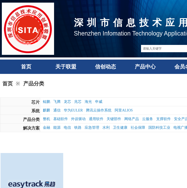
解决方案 (31, 128)
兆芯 (77, 102)
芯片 (35, 102)
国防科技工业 (159, 128)
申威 (98, 102)
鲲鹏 (46, 102)
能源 (57, 128)
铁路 (77, 128)
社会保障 (138, 128)
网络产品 (131, 119)
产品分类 (33, 83)
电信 (67, 128)
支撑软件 (163, 119)
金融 (46, 128)
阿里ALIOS (124, 110)
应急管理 (92, 128)
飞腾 (57, 102)
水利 (106, 128)
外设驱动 (78, 119)
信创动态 (105, 66)
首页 (26, 66)
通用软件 (96, 119)
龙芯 (67, 102)
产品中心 (145, 66)
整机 (46, 119)
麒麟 (46, 110)
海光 (88, 102)
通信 (57, 110)
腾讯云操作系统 (99, 110)
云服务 (147, 119)
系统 (35, 111)
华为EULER (73, 110)
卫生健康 (120, 128)
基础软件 (60, 119)
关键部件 (114, 119)
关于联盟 (65, 66)
